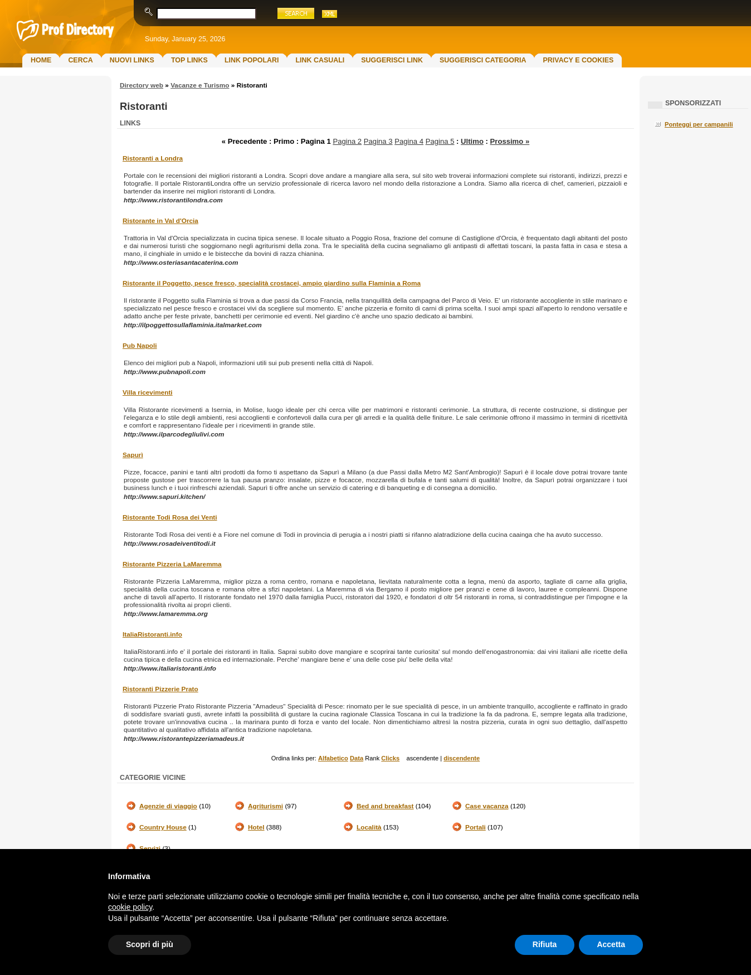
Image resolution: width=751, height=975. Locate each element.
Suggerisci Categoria (483, 60)
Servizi (149, 848)
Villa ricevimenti (148, 392)
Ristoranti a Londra (153, 158)
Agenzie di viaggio (168, 806)
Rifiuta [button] (545, 944)
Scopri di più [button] (149, 944)
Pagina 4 (408, 141)
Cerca (80, 60)
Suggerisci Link (392, 60)
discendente (461, 758)
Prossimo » (510, 141)
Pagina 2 (347, 141)
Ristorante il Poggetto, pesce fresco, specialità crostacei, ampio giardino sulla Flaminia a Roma (272, 283)
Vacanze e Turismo (199, 85)
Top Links (189, 60)
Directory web (141, 85)
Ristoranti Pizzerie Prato (160, 689)
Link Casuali (319, 60)
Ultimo (472, 141)
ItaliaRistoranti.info (152, 634)
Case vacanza (487, 806)
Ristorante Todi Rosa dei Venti (170, 517)
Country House (163, 827)
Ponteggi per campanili (699, 124)
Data (356, 758)
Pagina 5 (440, 141)
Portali (475, 827)
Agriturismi (265, 806)
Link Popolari (252, 60)
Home (41, 60)
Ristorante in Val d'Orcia (160, 221)
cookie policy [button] (130, 907)
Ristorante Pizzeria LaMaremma (172, 564)
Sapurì (133, 455)
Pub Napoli (140, 346)
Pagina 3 (378, 141)
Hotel (256, 827)
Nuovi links (132, 60)
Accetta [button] (611, 944)
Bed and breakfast (385, 806)
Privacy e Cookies (578, 60)
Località (369, 827)
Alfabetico (333, 758)
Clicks (390, 758)
